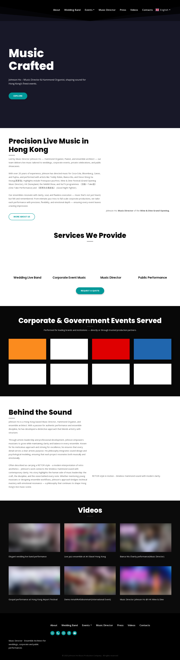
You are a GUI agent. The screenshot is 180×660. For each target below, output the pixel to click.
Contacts (147, 9)
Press (123, 9)
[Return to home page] (21, 9)
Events (89, 9)
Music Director (107, 9)
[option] (162, 10)
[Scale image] (131, 446)
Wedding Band (72, 9)
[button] (18, 96)
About (56, 9)
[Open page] (27, 260)
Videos (134, 9)
